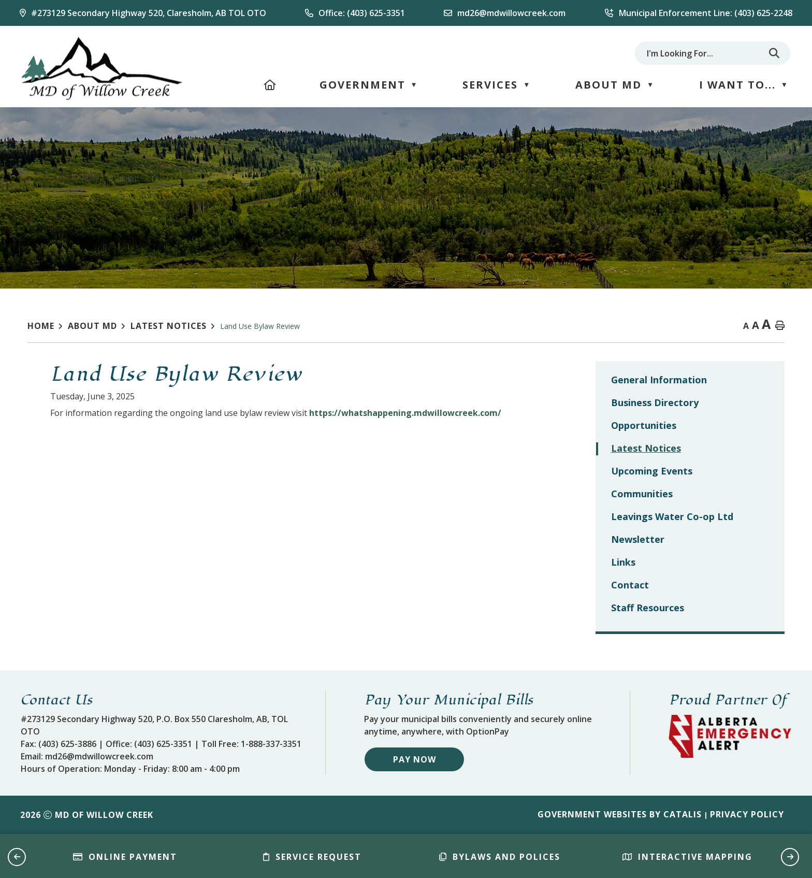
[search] (702, 53)
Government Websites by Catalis (620, 814)
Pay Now (414, 759)
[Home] (270, 84)
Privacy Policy (747, 814)
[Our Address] (143, 13)
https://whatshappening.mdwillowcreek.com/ (594, 413)
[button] (774, 53)
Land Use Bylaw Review (260, 326)
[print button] (780, 326)
